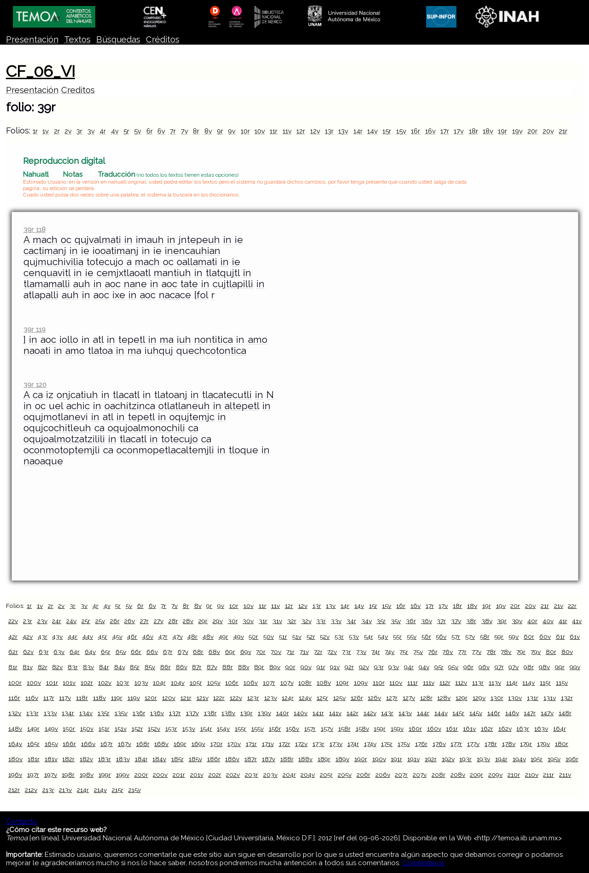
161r (452, 728)
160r (415, 728)
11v (287, 131)
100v (34, 682)
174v (370, 743)
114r (512, 682)
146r (493, 713)
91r (321, 667)
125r (322, 697)
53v (354, 636)
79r (520, 651)
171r (251, 743)
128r (426, 697)
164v (15, 743)
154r (206, 728)
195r (537, 759)
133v (50, 713)
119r (116, 697)
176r (421, 743)
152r (137, 728)
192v (448, 759)
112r (444, 682)
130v (515, 697)
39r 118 (34, 229)
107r (269, 682)
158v (362, 728)
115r (545, 682)
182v (86, 759)
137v (192, 713)
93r (379, 667)
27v (158, 620)
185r (177, 759)
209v (495, 774)
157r (310, 728)
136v (157, 713)
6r (149, 131)
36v (426, 620)
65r (105, 651)
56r (426, 636)
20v (548, 131)
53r (339, 636)
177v (473, 743)
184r (141, 759)
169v (198, 743)
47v (178, 636)
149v (51, 728)
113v (495, 682)
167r (106, 743)
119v (133, 697)
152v (154, 728)
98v (544, 667)
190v (379, 759)
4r (102, 131)
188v (305, 759)
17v (459, 131)
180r (561, 743)
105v (213, 682)
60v (545, 636)
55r (397, 636)
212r (14, 789)
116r (14, 697)
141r (318, 713)
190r (360, 759)
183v (123, 759)
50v (268, 636)
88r (227, 667)
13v (343, 131)
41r (563, 620)
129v (479, 697)
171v (268, 743)
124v (305, 697)
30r (233, 620)
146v (512, 713)
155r (240, 728)
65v (120, 651)
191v (413, 759)
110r (379, 682)
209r (476, 774)
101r (52, 682)
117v (65, 697)
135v (121, 713)
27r (144, 620)
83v (88, 667)
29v (218, 620)
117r (48, 697)
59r (498, 636)
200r (141, 774)
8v (208, 131)
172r (284, 743)
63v (58, 651)
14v (372, 131)
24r (56, 620)
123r (253, 697)
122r (219, 697)
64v (90, 651)
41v (577, 620)
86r (165, 667)
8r (196, 131)
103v (141, 682)
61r (560, 636)
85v (149, 667)
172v (301, 743)
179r (526, 743)
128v (443, 697)
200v (160, 774)
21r (563, 131)
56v (441, 636)
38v (486, 620)
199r (104, 774)
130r (497, 697)
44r (72, 636)
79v (536, 651)
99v (575, 667)
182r (68, 759)
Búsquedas (118, 39)
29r (203, 620)
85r (134, 667)
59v (513, 636)
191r (396, 759)
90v (306, 667)
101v (69, 682)
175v (404, 743)
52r (310, 636)
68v (214, 651)
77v (476, 651)
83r (73, 667)
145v (475, 713)
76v (447, 651)
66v (152, 651)
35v (396, 620)
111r (412, 682)
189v (342, 759)
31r (263, 620)
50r (253, 636)
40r (532, 620)
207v (420, 774)
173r (318, 743)
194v (519, 759)
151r (104, 728)
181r (34, 759)
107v (287, 682)
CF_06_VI (40, 71)
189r (324, 759)
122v (236, 697)
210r (514, 774)
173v (335, 743)
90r (290, 667)
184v (159, 759)
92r (349, 667)
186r (213, 759)
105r (196, 682)
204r (289, 774)
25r (85, 620)
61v (575, 636)
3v (91, 131)
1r (35, 131)
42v (28, 636)
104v (178, 682)
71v (304, 651)
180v (15, 759)
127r (392, 697)
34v (366, 620)
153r (171, 728)
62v (28, 651)
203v (270, 774)
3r (79, 131)
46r (132, 636)
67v (183, 651)
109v (361, 682)
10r (245, 131)
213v (65, 789)
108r (305, 682)
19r (502, 131)
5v (137, 131)
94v (424, 667)
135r (104, 713)
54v (383, 636)
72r (318, 651)
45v (117, 636)
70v (276, 651)
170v (234, 743)
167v (124, 743)
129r (462, 697)
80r (551, 651)
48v (208, 636)
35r (381, 620)
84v (119, 667)
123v (270, 697)
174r (353, 743)
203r (251, 774)
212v (31, 789)
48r (192, 636)
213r (48, 789)
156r (275, 728)
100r (15, 682)
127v (409, 697)
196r (572, 759)
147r (530, 713)
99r (560, 667)
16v (430, 131)
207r (401, 774)
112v (461, 682)
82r (42, 667)
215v (134, 789)
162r (487, 728)
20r (532, 131)
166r (69, 743)
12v (315, 131)
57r (455, 636)
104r (159, 682)
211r (548, 774)
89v (274, 667)
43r (42, 636)
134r (68, 713)
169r (179, 743)
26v (129, 620)
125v (339, 697)
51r (283, 636)
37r (441, 620)
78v (506, 651)
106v (250, 682)
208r (438, 774)
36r (411, 620)
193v (483, 759)
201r (179, 774)
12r (300, 131)
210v (531, 774)
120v (168, 697)
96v (484, 667)
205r (326, 774)
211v (565, 774)
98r (529, 667)
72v (332, 651)
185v (195, 759)
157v (327, 728)
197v (50, 774)
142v (370, 713)
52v (324, 636)
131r (532, 697)
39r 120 (34, 384)
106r (231, 682)
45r (102, 636)
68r (198, 651)
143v (405, 713)
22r (572, 605)
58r (485, 636)
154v (223, 728)
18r (473, 131)
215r (117, 789)
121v (202, 697)
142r (352, 713)
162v (505, 728)
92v (364, 667)
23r (27, 620)
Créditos (162, 39)
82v (57, 667)
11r (273, 131)
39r (502, 620)
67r (168, 651)
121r (185, 697)
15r (386, 131)
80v (567, 651)
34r (351, 620)
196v (15, 774)
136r (139, 713)
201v (196, 774)
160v (434, 728)
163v (541, 728)
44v (87, 636)
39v (517, 620)
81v (28, 667)
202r (214, 774)
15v (401, 131)
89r (259, 667)
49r (223, 636)
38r (471, 620)
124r (288, 697)
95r (439, 667)
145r (458, 713)
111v (428, 682)
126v (374, 697)
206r (363, 774)
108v (324, 682)
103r (122, 682)
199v (122, 774)
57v (470, 636)
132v (14, 713)
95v (453, 667)
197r (33, 774)
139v (264, 713)
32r (291, 620)
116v (31, 697)
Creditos (78, 90)
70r (261, 651)
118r (82, 697)
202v (233, 774)
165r (33, 743)
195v (554, 759)
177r (456, 743)
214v (100, 789)
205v (345, 774)
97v (513, 667)
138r (210, 713)
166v (88, 743)
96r (468, 667)
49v (238, 636)
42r (12, 636)
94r (409, 667)
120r (150, 697)
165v (51, 743)
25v (100, 620)
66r (136, 651)
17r (444, 131)
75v (418, 651)
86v (181, 667)
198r (68, 774)
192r (431, 759)
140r (282, 713)
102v (104, 682)
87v (212, 667)
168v (161, 743)
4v (115, 131)
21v (558, 605)
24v (71, 620)
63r (44, 651)
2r (57, 131)
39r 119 (34, 329)
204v (307, 774)
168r (143, 743)
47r (162, 636)
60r (529, 636)
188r (287, 759)
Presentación (32, 39)
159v (397, 728)
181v (51, 759)
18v (488, 131)
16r (415, 131)
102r (87, 682)
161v (469, 728)
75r (403, 651)
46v (147, 636)
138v (228, 713)
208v (457, 774)
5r (126, 131)
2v (68, 131)
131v (549, 697)
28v (188, 620)
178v (508, 743)
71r (290, 651)
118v (99, 697)
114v (528, 682)
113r (478, 682)
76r (433, 651)
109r (342, 682)
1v (45, 131)
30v (248, 620)
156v (292, 728)
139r (246, 713)
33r (321, 620)
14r (358, 131)
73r (346, 651)
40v (548, 620)
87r (197, 667)
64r (74, 651)
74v (389, 651)
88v (243, 667)
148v (15, 728)
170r (216, 743)
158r (344, 728)
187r (250, 759)
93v (393, 667)
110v (395, 682)
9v (232, 131)
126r (357, 697)
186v (232, 759)
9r (220, 131)
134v (85, 713)
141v (335, 713)
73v (361, 651)
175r (387, 743)
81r (12, 667)
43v (57, 636)
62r (13, 651)
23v (42, 620)
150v (86, 728)
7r (173, 131)
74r (375, 651)
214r (83, 789)
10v (259, 131)
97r (499, 667)
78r (491, 651)
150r (69, 728)
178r (491, 743)
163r (522, 728)
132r (567, 697)
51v (296, 636)
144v (441, 713)
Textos (77, 39)
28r (173, 620)
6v (161, 131)
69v (245, 651)
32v (306, 620)
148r (565, 713)
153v (188, 728)
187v (268, 759)
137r (175, 713)
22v (13, 620)
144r (423, 713)
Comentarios (423, 863)
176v (439, 743)
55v (411, 636)
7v (184, 131)
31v (277, 620)
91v (335, 667)
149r (33, 728)
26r (115, 620)
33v (336, 620)
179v (543, 743)
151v (121, 728)
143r (387, 713)
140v (300, 713)
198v (86, 774)
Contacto (21, 821)
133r (32, 713)
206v (382, 774)
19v (517, 131)
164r (559, 728)
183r (104, 759)
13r (329, 131)
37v (456, 620)
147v (547, 713)
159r (380, 728)
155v (257, 728)
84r (104, 667)
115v (562, 682)
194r (501, 759)
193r (465, 759)
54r (368, 636)
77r (462, 651)
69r (230, 651)
